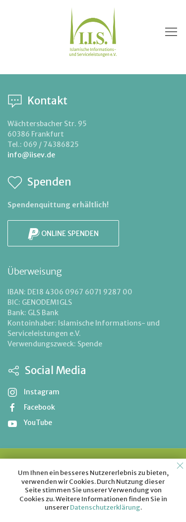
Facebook (31, 407)
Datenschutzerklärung (105, 507)
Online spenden (63, 234)
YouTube (29, 422)
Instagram (33, 391)
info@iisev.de (31, 154)
